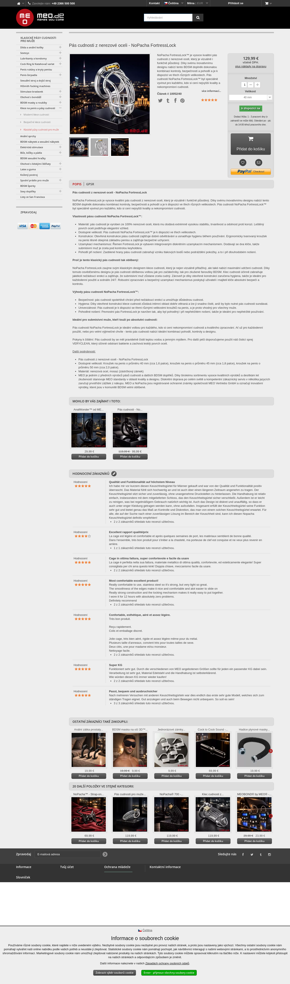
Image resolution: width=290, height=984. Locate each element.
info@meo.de (175, 898)
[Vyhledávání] (197, 17)
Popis (77, 184)
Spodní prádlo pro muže (34, 180)
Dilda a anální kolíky (31, 47)
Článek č (163, 93)
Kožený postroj (29, 174)
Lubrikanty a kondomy (33, 58)
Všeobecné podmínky (31, 895)
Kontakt (154, 3)
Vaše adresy (68, 885)
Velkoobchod (25, 890)
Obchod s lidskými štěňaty (35, 163)
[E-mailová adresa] (35, 220)
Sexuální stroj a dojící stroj (35, 80)
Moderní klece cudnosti (36, 114)
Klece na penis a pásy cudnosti (37, 108)
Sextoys (24, 53)
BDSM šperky (27, 185)
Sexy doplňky (28, 191)
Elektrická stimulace (31, 147)
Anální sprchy (28, 136)
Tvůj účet (67, 867)
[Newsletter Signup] (57, 220)
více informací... (211, 91)
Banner (21, 885)
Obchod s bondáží (30, 97)
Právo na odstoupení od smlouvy (32, 908)
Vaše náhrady (69, 879)
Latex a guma (28, 169)
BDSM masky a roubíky (33, 102)
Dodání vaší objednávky (32, 915)
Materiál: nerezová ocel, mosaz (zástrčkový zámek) (110, 371)
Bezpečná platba (27, 901)
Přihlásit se (235, 3)
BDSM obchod (26, 879)
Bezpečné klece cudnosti (36, 122)
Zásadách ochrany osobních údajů (167, 963)
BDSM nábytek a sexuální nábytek (39, 141)
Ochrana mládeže (116, 887)
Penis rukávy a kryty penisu (36, 69)
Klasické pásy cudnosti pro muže (41, 129)
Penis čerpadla (28, 75)
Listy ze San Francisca (32, 197)
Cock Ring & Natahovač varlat (37, 64)
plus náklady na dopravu (250, 66)
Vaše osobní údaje (72, 890)
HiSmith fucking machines (35, 86)
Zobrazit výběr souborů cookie (115, 973)
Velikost (251, 91)
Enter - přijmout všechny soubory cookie (169, 973)
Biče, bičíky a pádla (31, 152)
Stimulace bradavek (31, 91)
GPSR (90, 184)
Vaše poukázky (70, 895)
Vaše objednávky (71, 874)
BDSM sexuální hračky (33, 158)
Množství (251, 78)
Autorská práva (26, 920)
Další (270, 751)
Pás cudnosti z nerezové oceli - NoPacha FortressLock (113, 359)
